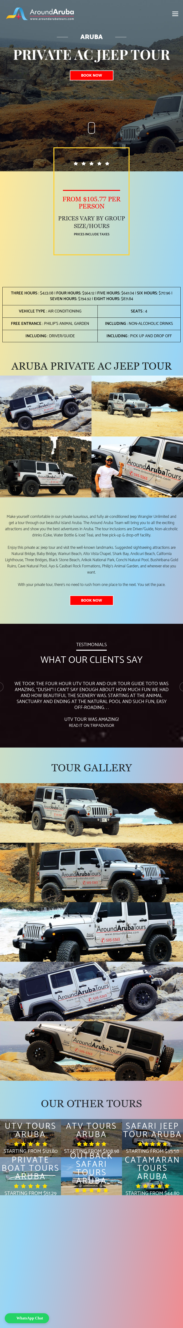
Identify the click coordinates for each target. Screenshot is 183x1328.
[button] (27, 1318)
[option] (91, 702)
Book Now (91, 75)
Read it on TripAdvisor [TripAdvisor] (91, 725)
